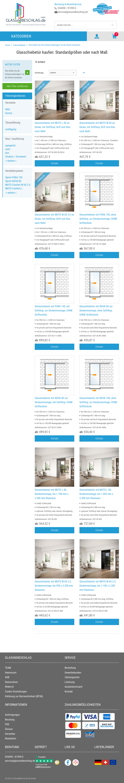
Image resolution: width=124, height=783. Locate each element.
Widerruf (9, 686)
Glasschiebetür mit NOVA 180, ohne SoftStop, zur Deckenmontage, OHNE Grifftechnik (98, 402)
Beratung (9, 719)
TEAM (8, 667)
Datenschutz (11, 682)
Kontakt (69, 691)
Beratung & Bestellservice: (68, 4)
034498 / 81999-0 (67, 8)
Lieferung (70, 682)
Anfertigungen (12, 714)
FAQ (7, 724)
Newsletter (10, 738)
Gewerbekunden (73, 672)
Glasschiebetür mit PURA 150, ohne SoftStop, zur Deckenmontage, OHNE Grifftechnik (98, 218)
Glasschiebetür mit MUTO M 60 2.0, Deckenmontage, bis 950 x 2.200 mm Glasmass (54, 585)
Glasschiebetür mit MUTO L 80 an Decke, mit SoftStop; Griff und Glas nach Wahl (52, 127)
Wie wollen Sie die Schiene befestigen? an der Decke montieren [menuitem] (54, 45)
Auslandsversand (73, 686)
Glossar (9, 729)
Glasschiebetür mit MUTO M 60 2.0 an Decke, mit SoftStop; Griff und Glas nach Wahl (54, 218)
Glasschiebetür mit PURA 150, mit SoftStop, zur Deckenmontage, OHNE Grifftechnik (54, 310)
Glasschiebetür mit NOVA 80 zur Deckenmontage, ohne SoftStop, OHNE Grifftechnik (96, 310)
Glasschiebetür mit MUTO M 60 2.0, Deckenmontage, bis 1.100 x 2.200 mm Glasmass (97, 585)
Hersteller (10, 733)
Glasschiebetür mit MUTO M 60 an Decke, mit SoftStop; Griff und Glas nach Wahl (97, 127)
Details (54, 163)
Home (7, 45)
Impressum (10, 672)
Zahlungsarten (72, 677)
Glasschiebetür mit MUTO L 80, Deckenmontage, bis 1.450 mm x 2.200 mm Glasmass (96, 493)
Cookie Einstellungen (16, 691)
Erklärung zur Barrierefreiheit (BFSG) (24, 696)
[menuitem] (7, 45)
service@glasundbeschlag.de (73, 11)
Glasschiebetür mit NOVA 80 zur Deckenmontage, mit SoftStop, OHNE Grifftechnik (54, 402)
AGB (7, 677)
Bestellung (70, 667)
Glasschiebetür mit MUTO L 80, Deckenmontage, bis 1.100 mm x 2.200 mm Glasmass (51, 493)
